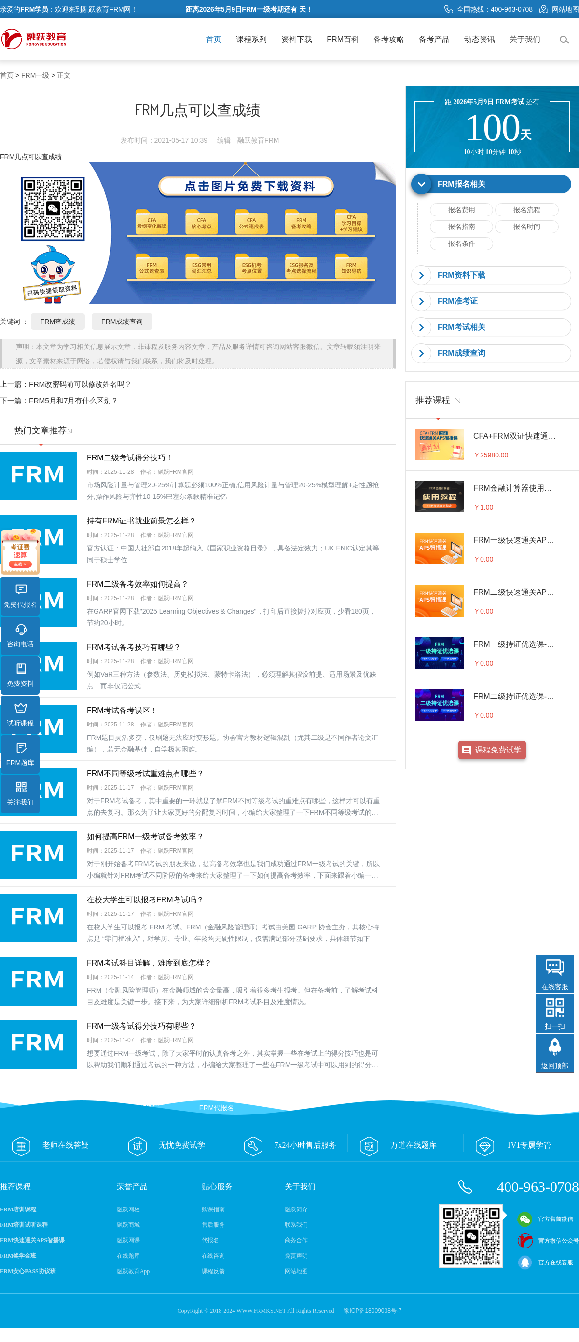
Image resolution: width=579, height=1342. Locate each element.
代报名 (210, 1240)
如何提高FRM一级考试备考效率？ (145, 836)
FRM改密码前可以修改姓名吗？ (80, 384)
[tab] (492, 184)
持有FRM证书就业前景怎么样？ (141, 521)
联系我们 (296, 1224)
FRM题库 (20, 754)
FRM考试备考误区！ (122, 710)
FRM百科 (343, 39)
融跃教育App (133, 1271)
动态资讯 (479, 39)
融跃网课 (128, 1240)
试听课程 (20, 715)
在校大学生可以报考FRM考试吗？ (145, 900)
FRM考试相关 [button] (461, 327)
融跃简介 (296, 1209)
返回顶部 (554, 1066)
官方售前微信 (545, 1219)
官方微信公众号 (548, 1240)
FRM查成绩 (58, 321)
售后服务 (213, 1224)
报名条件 (461, 243)
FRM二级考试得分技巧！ (130, 458)
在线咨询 (213, 1255)
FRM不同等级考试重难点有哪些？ (145, 773)
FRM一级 (35, 75)
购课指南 (213, 1209)
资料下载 (296, 39)
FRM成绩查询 (122, 321)
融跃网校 (128, 1209)
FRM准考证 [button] (458, 301)
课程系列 (251, 39)
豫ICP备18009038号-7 (372, 1310)
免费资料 (20, 675)
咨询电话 (20, 636)
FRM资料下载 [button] (461, 275)
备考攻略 (388, 39)
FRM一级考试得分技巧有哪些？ (141, 1026)
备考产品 (434, 39)
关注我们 (20, 794)
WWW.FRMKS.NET (261, 1310)
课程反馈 (213, 1271)
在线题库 (128, 1255)
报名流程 (526, 210)
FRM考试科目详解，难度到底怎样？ (149, 963)
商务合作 (296, 1240)
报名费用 (461, 210)
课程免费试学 (498, 750)
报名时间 (526, 226)
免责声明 (296, 1255)
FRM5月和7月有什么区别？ (73, 400)
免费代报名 (20, 596)
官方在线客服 (545, 1262)
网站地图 (559, 9)
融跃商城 (128, 1224)
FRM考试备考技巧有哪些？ (134, 647)
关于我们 (525, 39)
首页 (213, 39)
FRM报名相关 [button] (461, 184)
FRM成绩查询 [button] (461, 353)
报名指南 (461, 226)
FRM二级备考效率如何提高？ (138, 584)
